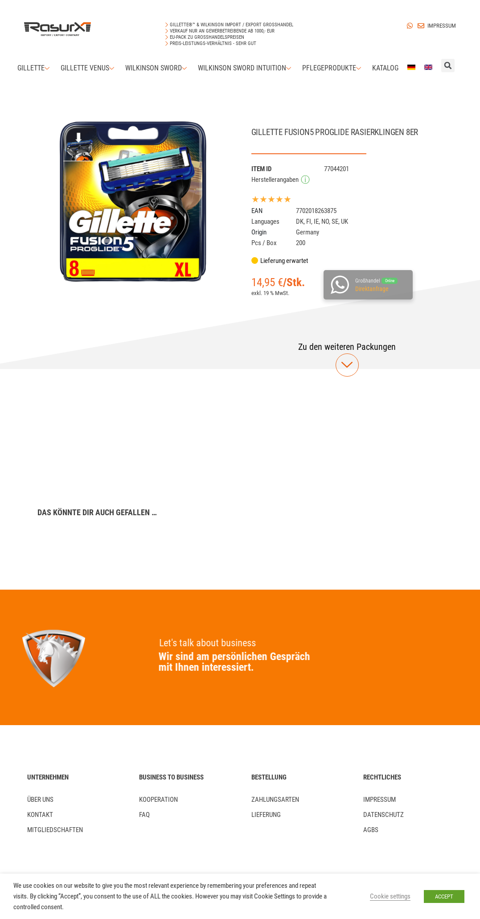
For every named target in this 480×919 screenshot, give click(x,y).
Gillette (34, 68)
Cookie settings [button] (390, 896)
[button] (347, 347)
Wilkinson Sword (157, 68)
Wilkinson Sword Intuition (245, 68)
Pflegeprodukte (332, 68)
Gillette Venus (88, 68)
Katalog (385, 68)
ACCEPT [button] (444, 896)
